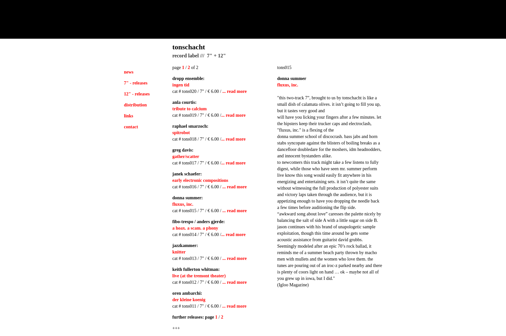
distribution (135, 105)
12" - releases (137, 94)
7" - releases (135, 83)
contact (131, 126)
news (129, 72)
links (128, 116)
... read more (234, 91)
